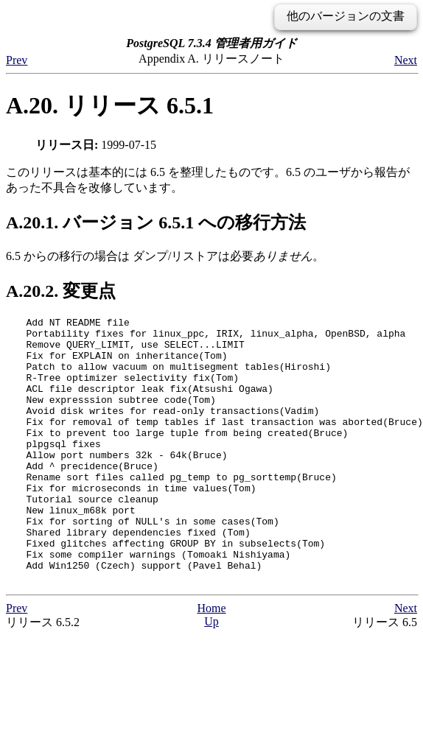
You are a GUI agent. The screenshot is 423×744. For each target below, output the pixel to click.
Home (211, 661)
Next (405, 60)
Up (211, 674)
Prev (16, 60)
